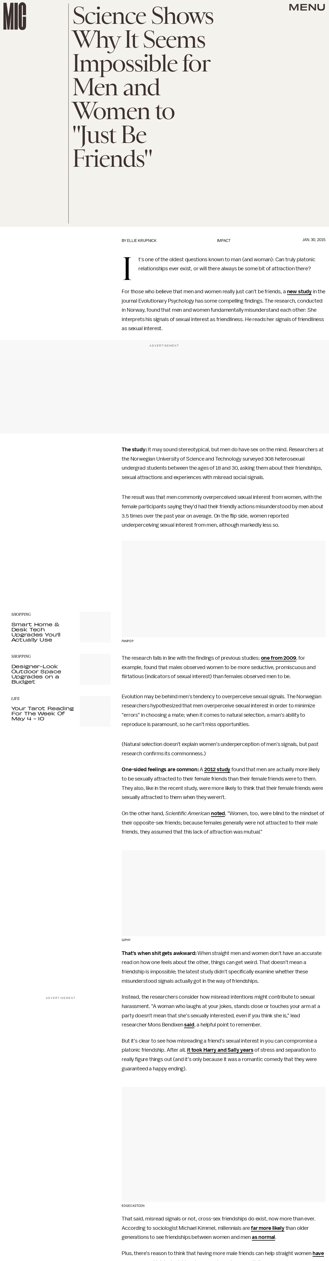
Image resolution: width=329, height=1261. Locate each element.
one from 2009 (278, 658)
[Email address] (61, 541)
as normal (263, 1237)
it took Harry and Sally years (220, 1050)
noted (218, 813)
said (189, 1025)
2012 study (217, 769)
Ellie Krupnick (142, 241)
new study (299, 291)
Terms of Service (90, 565)
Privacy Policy (23, 568)
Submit (96, 557)
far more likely (267, 1228)
